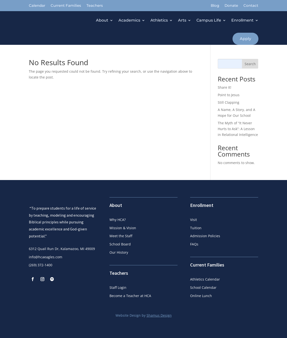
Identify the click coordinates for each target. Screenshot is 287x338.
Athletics (159, 20)
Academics (129, 20)
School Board (120, 244)
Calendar (37, 6)
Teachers (94, 6)
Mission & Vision (122, 228)
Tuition (196, 228)
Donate (231, 6)
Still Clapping (228, 102)
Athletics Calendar (205, 279)
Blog (215, 6)
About (102, 20)
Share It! (224, 87)
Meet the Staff (120, 236)
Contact (250, 6)
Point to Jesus (229, 95)
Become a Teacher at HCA (130, 295)
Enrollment (242, 20)
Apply (245, 38)
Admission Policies (205, 236)
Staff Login (117, 287)
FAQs (194, 244)
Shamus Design (159, 315)
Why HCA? (117, 219)
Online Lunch (201, 295)
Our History (118, 252)
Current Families (66, 6)
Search (250, 64)
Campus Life (208, 20)
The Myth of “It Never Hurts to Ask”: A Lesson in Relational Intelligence (238, 129)
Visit (193, 219)
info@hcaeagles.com (45, 271)
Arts (182, 20)
